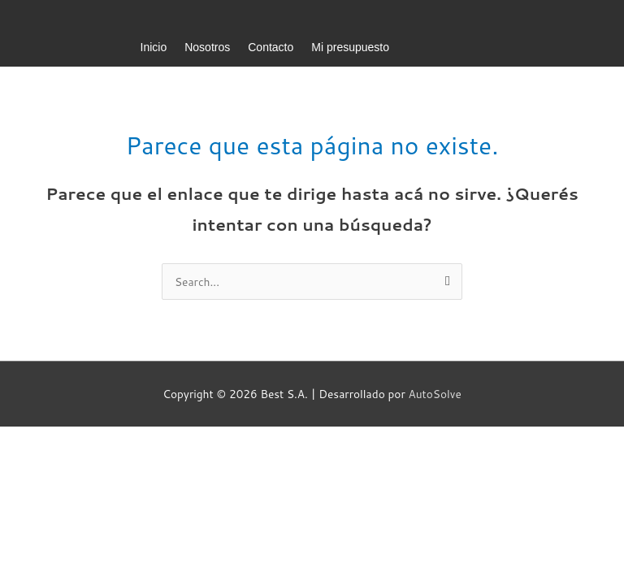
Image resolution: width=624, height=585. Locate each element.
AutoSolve (435, 393)
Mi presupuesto (350, 47)
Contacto (270, 47)
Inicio (154, 47)
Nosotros (207, 47)
